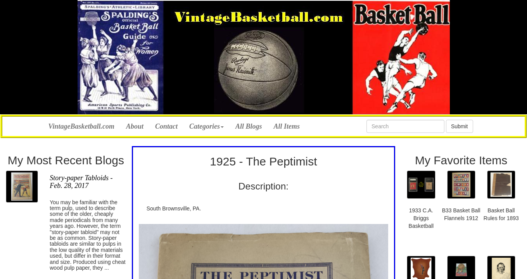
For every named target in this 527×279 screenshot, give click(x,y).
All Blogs (248, 126)
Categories (206, 126)
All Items (287, 126)
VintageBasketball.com (81, 125)
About (134, 126)
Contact (166, 126)
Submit (459, 126)
